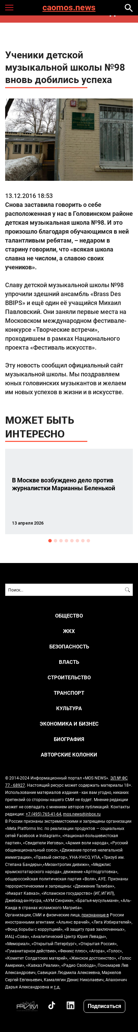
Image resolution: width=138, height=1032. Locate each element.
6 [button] (77, 540)
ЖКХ (69, 631)
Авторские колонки (69, 754)
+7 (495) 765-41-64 (43, 814)
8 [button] (88, 540)
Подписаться (104, 1005)
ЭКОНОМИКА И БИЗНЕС (69, 723)
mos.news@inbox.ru (82, 814)
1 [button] (50, 540)
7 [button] (83, 540)
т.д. (57, 986)
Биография (69, 739)
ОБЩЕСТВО (69, 615)
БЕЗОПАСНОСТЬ (69, 646)
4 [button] (66, 540)
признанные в (95, 914)
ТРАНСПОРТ (69, 692)
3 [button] (61, 540)
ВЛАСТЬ (69, 662)
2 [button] (55, 540)
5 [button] (72, 540)
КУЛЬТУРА (69, 708)
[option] (69, 491)
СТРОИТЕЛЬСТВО (69, 677)
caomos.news (69, 8)
